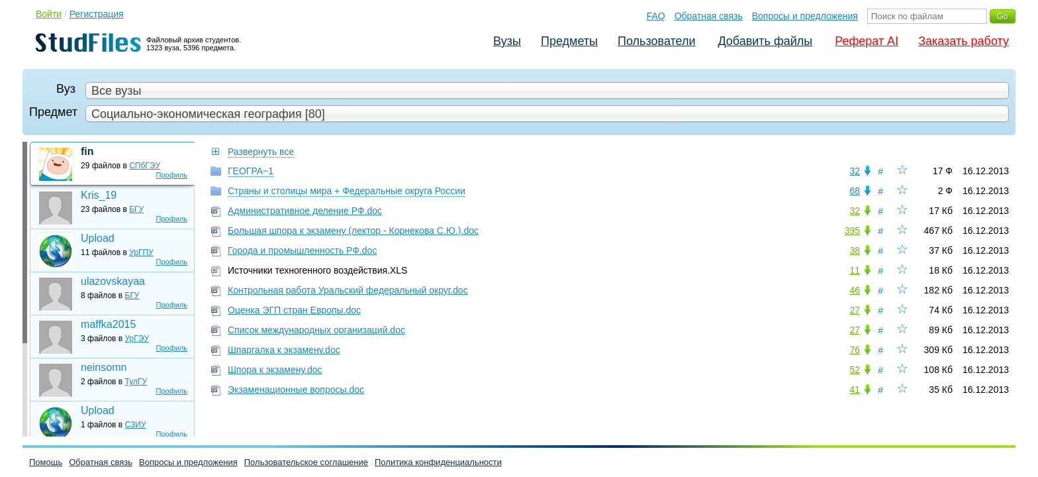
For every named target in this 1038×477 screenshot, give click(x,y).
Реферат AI (866, 41)
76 (854, 349)
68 (854, 191)
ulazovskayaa (113, 281)
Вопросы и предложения (805, 16)
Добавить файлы (765, 41)
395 (852, 230)
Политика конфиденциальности (438, 462)
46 (854, 290)
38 (854, 250)
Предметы (569, 41)
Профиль (172, 175)
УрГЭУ (137, 338)
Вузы (507, 41)
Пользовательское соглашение (306, 462)
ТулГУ (136, 381)
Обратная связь (709, 16)
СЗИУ (135, 424)
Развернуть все (261, 151)
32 (854, 171)
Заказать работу (963, 41)
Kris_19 (99, 195)
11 (854, 270)
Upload (98, 238)
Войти (49, 14)
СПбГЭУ (144, 165)
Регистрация (97, 14)
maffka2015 (108, 324)
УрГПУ (141, 252)
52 (854, 369)
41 (854, 389)
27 (854, 310)
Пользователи (656, 41)
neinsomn (103, 367)
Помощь (45, 462)
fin (87, 151)
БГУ (136, 209)
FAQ (656, 16)
